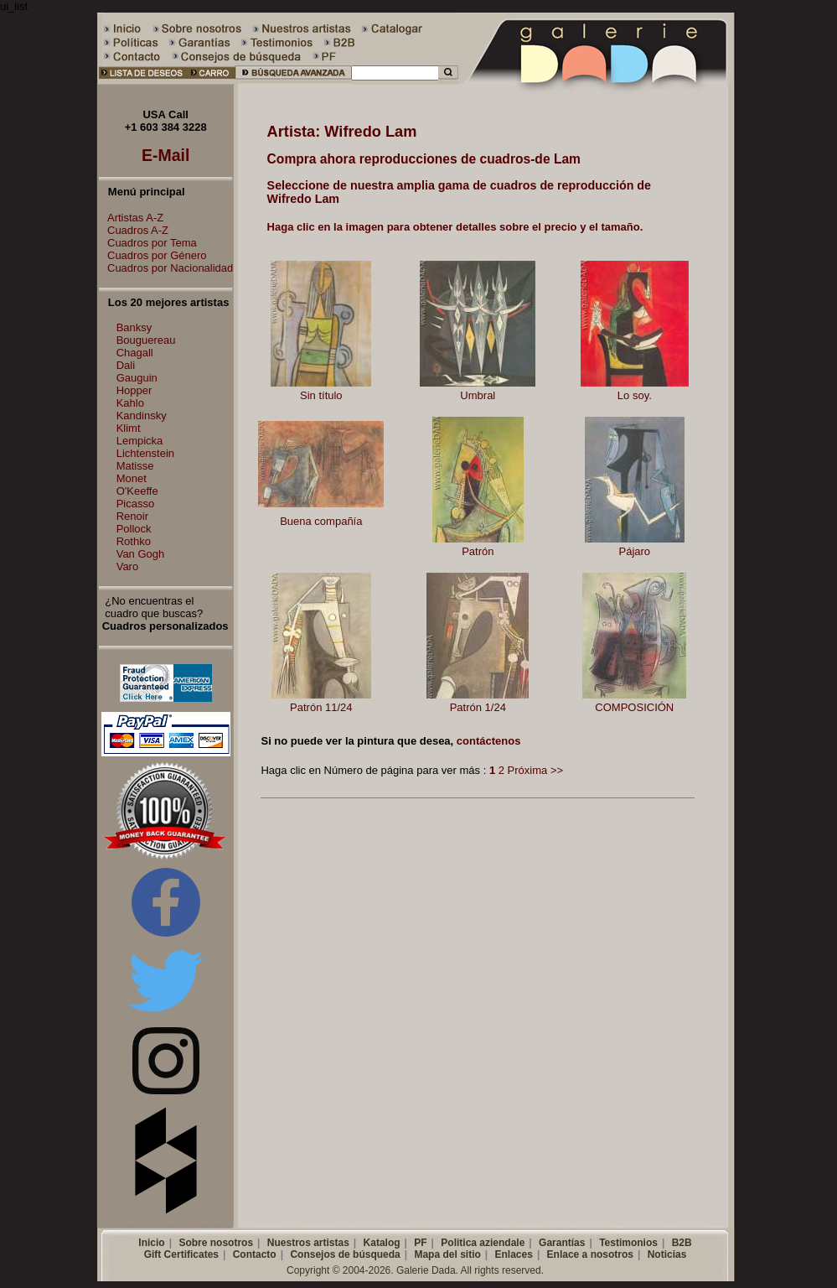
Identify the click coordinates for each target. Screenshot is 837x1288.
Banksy (134, 327)
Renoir (132, 516)
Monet (131, 478)
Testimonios (628, 1243)
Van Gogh (140, 554)
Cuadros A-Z (133, 230)
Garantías (562, 1243)
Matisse (135, 466)
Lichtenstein (145, 453)
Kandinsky (141, 415)
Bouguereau (146, 340)
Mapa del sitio (447, 1254)
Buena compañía (321, 521)
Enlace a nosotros (590, 1254)
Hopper (134, 390)
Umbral (477, 395)
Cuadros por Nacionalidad (166, 268)
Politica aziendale (482, 1243)
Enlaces (514, 1254)
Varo (127, 566)
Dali (125, 365)
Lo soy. (634, 395)
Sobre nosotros (215, 1243)
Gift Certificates (181, 1254)
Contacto (254, 1254)
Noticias (667, 1254)
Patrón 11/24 (321, 707)
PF (420, 1243)
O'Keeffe (137, 491)
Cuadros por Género (153, 255)
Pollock (134, 528)
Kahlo (130, 403)
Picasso (135, 503)
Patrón (477, 551)
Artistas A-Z (131, 217)
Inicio (151, 1243)
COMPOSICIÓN (634, 707)
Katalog (382, 1243)
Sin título (321, 395)
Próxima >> (535, 770)
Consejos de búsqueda (345, 1254)
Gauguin (137, 377)
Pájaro (635, 551)
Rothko (133, 541)
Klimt (128, 428)
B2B (682, 1243)
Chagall (134, 352)
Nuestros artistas (308, 1243)
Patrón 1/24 (478, 707)
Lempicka (139, 440)
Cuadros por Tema (148, 242)
